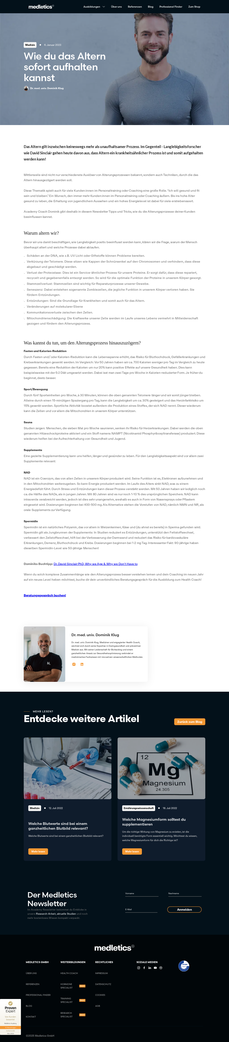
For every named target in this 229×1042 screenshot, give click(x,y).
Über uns (116, 6)
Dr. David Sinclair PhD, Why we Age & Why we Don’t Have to (95, 564)
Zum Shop (194, 6)
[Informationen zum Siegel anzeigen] (10, 1032)
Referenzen (135, 6)
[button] (94, 7)
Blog (150, 6)
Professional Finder (170, 6)
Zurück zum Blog (189, 722)
